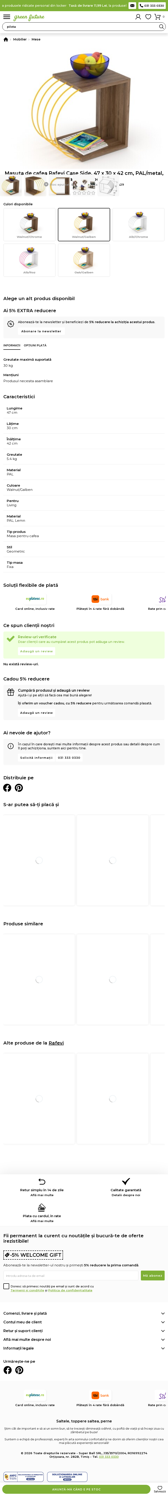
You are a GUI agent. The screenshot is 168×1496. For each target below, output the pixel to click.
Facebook (8, 1370)
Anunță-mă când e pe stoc (76, 1489)
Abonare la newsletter (41, 331)
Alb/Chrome (138, 224)
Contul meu (138, 17)
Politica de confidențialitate (70, 1290)
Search (161, 27)
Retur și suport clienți (23, 1331)
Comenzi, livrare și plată (25, 1313)
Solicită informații (36, 757)
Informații (11, 345)
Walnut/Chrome (29, 224)
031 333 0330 (154, 5)
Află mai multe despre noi (27, 1339)
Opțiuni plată (35, 345)
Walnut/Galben (84, 224)
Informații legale (18, 1348)
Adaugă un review (36, 651)
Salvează (160, 1491)
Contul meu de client (22, 1322)
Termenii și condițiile (27, 1290)
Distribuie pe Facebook (7, 788)
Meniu (6, 17)
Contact (132, 5)
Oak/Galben (84, 260)
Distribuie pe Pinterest (19, 788)
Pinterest (19, 1370)
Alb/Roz (29, 260)
